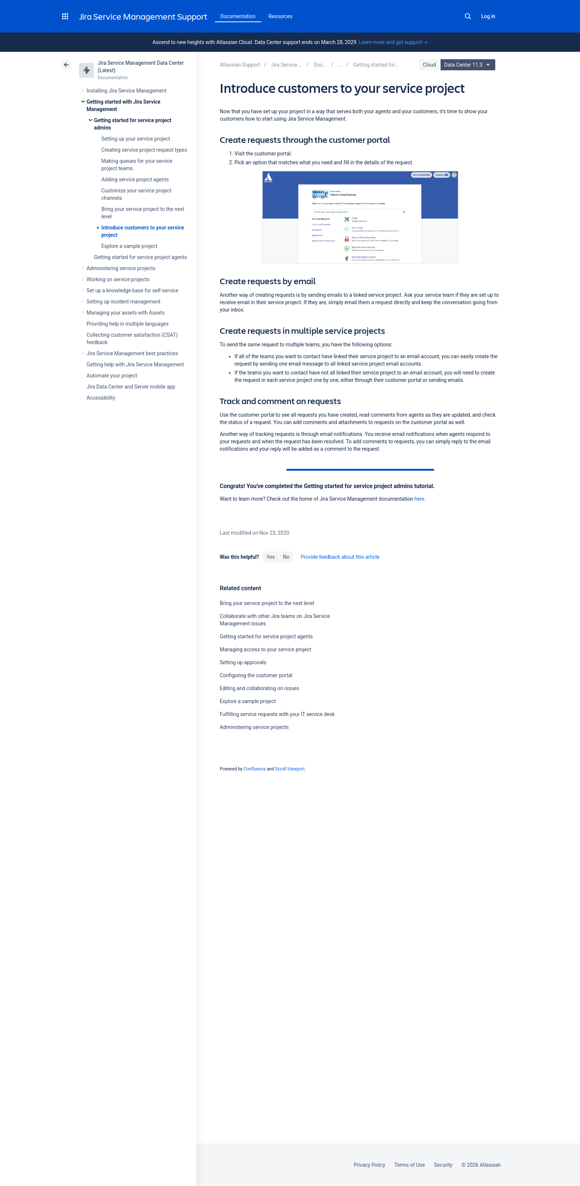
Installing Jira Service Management (126, 91)
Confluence (254, 769)
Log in (488, 16)
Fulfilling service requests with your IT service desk (277, 714)
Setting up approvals (243, 662)
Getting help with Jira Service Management (135, 364)
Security (443, 1165)
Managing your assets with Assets (126, 313)
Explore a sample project (129, 246)
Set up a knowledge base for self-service (132, 290)
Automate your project (112, 376)
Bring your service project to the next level (267, 603)
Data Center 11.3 (468, 64)
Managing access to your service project (265, 649)
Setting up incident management (124, 302)
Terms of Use (409, 1165)
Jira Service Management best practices (132, 353)
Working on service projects (118, 279)
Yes (270, 557)
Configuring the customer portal (256, 675)
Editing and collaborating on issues (259, 688)
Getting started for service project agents (140, 257)
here (419, 499)
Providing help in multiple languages (128, 324)
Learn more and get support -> (393, 42)
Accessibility (101, 398)
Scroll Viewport (290, 769)
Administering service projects (121, 268)
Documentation (238, 16)
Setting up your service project (135, 139)
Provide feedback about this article (340, 557)
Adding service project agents (135, 179)
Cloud (429, 65)
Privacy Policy (369, 1165)
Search (468, 16)
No (286, 557)
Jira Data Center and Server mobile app (131, 387)
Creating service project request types (144, 150)
